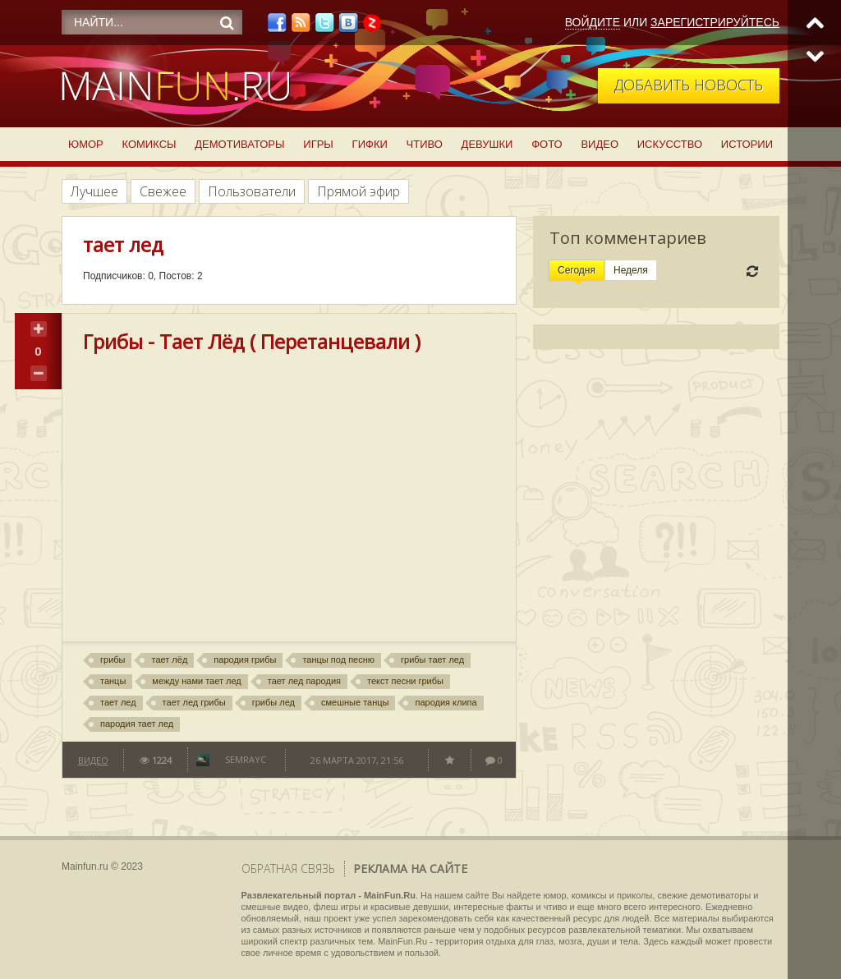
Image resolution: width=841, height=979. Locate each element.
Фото (546, 144)
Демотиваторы (239, 144)
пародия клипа (445, 702)
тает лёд (169, 659)
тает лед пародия (304, 681)
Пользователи (252, 191)
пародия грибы (245, 659)
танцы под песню (338, 659)
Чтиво (425, 144)
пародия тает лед (136, 724)
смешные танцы (354, 702)
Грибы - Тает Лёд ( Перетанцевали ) (251, 341)
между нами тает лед (196, 681)
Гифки (370, 144)
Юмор (85, 144)
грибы (112, 659)
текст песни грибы (405, 681)
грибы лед (273, 702)
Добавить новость (688, 84)
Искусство (669, 144)
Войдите (592, 22)
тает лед (118, 702)
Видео (599, 144)
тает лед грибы (194, 702)
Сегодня (576, 270)
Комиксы (149, 144)
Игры (318, 144)
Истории (747, 144)
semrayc (245, 759)
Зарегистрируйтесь (714, 22)
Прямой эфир (358, 191)
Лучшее (94, 191)
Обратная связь (288, 868)
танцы (113, 681)
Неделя (631, 270)
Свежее (163, 191)
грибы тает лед (432, 659)
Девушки (487, 144)
